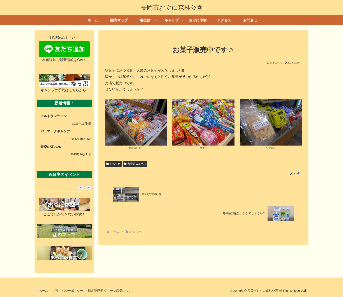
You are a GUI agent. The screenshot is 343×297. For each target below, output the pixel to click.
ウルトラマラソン (53, 116)
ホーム (43, 290)
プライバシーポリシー (67, 290)
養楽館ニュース (135, 163)
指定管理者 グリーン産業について (111, 290)
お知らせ (113, 163)
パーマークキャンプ (55, 131)
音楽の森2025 (50, 147)
